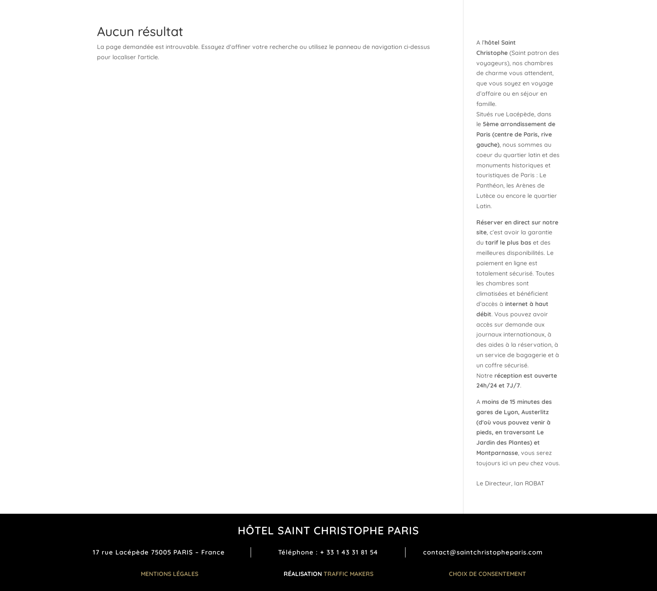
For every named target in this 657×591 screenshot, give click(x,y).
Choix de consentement (487, 574)
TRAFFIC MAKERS (348, 574)
